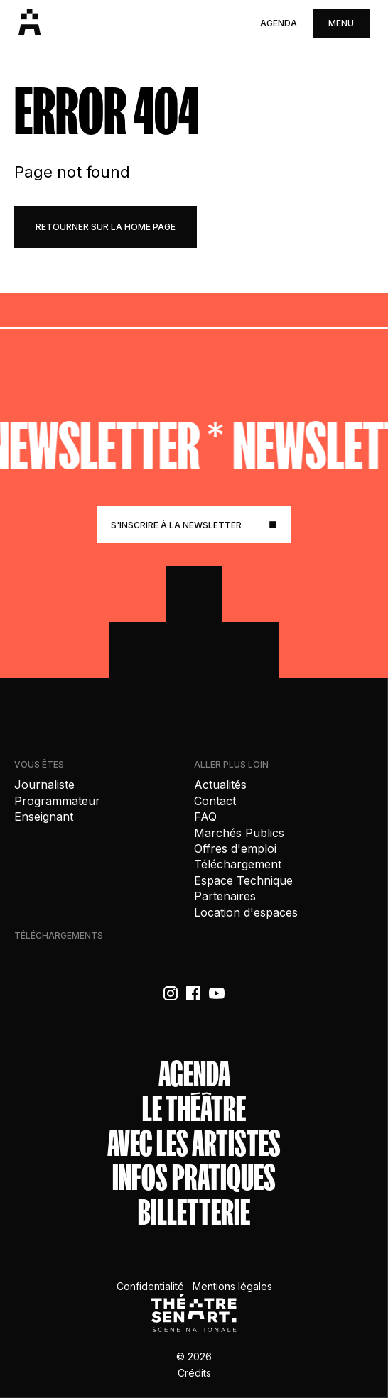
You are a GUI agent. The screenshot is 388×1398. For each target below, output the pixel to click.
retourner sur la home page (106, 227)
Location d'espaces (246, 912)
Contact (215, 801)
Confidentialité (150, 1286)
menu (341, 23)
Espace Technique (243, 880)
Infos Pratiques (194, 1178)
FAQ (205, 816)
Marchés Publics (239, 833)
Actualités (220, 784)
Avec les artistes (194, 1144)
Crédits (194, 1373)
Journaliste (44, 784)
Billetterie (194, 1213)
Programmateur (57, 801)
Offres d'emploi (235, 848)
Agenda (278, 23)
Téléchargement (237, 864)
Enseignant (43, 816)
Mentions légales (232, 1286)
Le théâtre (194, 1109)
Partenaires (225, 896)
